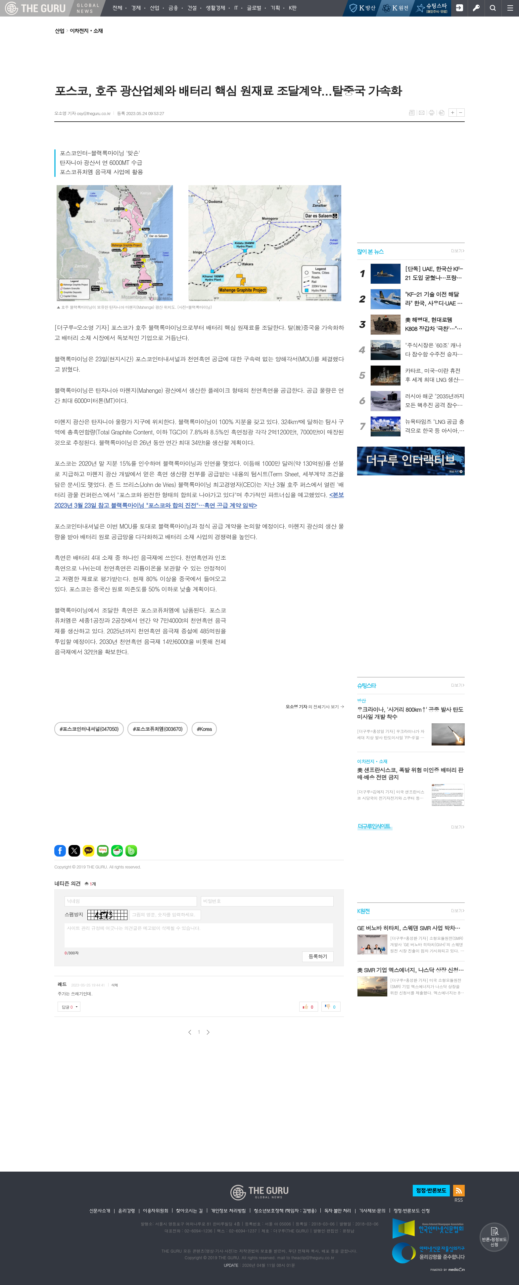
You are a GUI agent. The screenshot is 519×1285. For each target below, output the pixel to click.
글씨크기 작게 (460, 112)
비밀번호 (212, 901)
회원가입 (459, 8)
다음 (208, 1032)
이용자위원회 (155, 1211)
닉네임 (73, 901)
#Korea (204, 728)
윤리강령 (126, 1211)
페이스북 (60, 851)
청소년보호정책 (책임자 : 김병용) (285, 1211)
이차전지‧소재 (86, 30)
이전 (190, 1032)
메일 (421, 112)
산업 (59, 30)
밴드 (131, 851)
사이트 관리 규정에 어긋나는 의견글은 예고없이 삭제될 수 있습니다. (134, 928)
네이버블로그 (103, 851)
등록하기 (317, 956)
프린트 (431, 112)
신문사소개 (100, 1211)
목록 (411, 112)
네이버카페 (117, 851)
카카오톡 (88, 851)
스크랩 (441, 112)
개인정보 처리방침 (228, 1211)
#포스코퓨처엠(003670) (157, 728)
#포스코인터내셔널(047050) (89, 728)
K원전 (363, 911)
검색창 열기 (493, 8)
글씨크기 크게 (452, 112)
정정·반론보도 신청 (412, 1211)
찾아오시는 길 (189, 1211)
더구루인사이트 (374, 826)
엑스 (74, 851)
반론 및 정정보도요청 (494, 1237)
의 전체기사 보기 (312, 706)
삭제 (114, 985)
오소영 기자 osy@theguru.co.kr (82, 113)
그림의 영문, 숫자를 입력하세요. (163, 914)
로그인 (476, 8)
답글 (67, 1007)
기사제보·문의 (372, 1211)
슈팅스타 (366, 685)
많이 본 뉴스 (370, 251)
